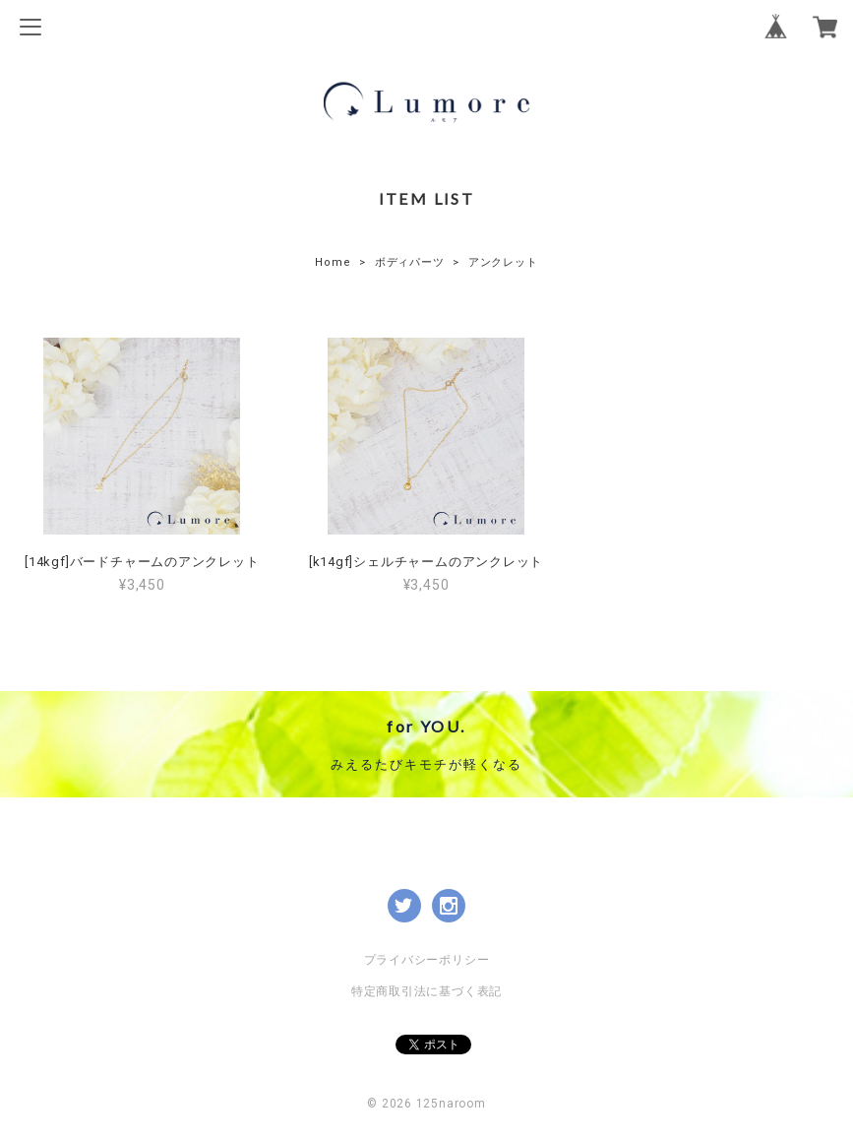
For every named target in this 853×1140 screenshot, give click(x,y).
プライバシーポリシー (427, 960)
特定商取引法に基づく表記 (426, 991)
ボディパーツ (410, 262)
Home (332, 262)
